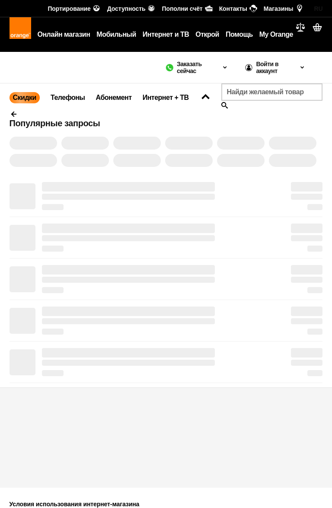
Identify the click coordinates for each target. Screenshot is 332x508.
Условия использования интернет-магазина (75, 504)
